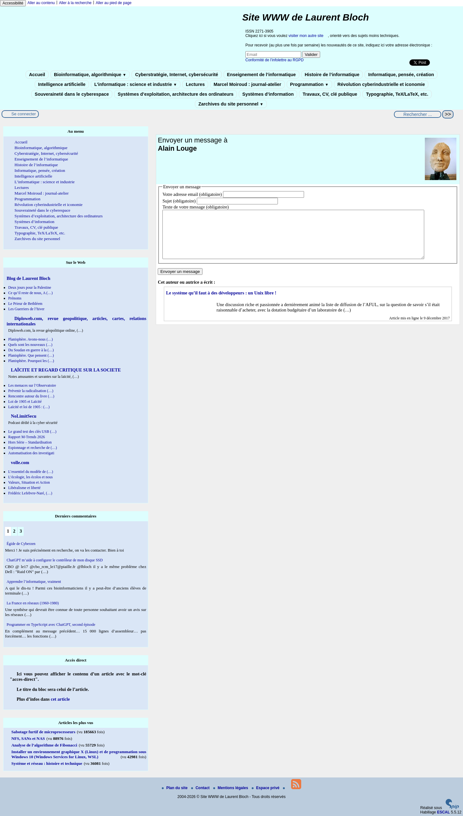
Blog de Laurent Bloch (28, 278)
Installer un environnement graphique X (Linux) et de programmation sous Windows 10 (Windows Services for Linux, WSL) (78, 754)
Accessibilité (13, 3)
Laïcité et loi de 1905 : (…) (29, 407)
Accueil (37, 74)
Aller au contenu (41, 3)
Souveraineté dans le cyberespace (72, 94)
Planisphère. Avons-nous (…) (30, 339)
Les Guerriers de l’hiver (26, 309)
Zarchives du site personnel (230, 103)
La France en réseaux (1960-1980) (33, 603)
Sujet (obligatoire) (179, 200)
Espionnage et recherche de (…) (32, 447)
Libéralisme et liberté (24, 488)
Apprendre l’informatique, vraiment (34, 581)
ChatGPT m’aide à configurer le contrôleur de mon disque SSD (55, 560)
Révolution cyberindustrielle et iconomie (381, 84)
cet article (60, 699)
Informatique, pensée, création (401, 74)
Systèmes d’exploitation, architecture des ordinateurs (175, 94)
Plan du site (175, 788)
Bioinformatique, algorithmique (90, 74)
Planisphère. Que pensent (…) (31, 355)
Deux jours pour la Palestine (29, 287)
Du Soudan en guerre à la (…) (31, 350)
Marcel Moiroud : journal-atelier (247, 84)
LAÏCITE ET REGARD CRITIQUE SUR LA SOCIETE (65, 369)
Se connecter (23, 114)
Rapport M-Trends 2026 (26, 437)
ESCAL (443, 812)
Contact (201, 788)
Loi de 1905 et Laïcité (25, 401)
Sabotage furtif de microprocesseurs (43, 731)
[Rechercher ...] (417, 114)
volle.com (19, 462)
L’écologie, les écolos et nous (30, 477)
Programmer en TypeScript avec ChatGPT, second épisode (51, 624)
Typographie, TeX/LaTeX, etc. (397, 94)
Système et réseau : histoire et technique (46, 763)
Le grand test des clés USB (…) (32, 431)
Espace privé (266, 788)
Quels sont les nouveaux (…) (30, 344)
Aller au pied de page (113, 3)
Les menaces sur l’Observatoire (32, 385)
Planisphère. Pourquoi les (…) (31, 361)
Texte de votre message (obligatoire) (195, 206)
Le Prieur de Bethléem (25, 303)
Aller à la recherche (75, 3)
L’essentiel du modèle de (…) (30, 471)
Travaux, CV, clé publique (329, 94)
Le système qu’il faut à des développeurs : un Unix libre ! (221, 302)
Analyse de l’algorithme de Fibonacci (44, 745)
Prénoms (14, 298)
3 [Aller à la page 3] (21, 531)
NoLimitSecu (23, 416)
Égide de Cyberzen (21, 543)
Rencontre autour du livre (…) (31, 396)
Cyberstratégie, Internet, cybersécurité (176, 74)
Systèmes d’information (268, 94)
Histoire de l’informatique (332, 74)
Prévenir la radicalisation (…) (30, 391)
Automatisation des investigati (31, 453)
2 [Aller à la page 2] (14, 531)
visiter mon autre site (306, 35)
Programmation (309, 84)
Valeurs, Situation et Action (29, 482)
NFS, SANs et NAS (28, 738)
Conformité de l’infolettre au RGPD (274, 60)
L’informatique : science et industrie (135, 84)
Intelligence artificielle (61, 84)
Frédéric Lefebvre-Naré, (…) (30, 493)
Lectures (195, 84)
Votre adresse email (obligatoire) (192, 194)
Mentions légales (231, 788)
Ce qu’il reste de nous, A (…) (30, 293)
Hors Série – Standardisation (30, 442)
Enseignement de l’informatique (261, 74)
